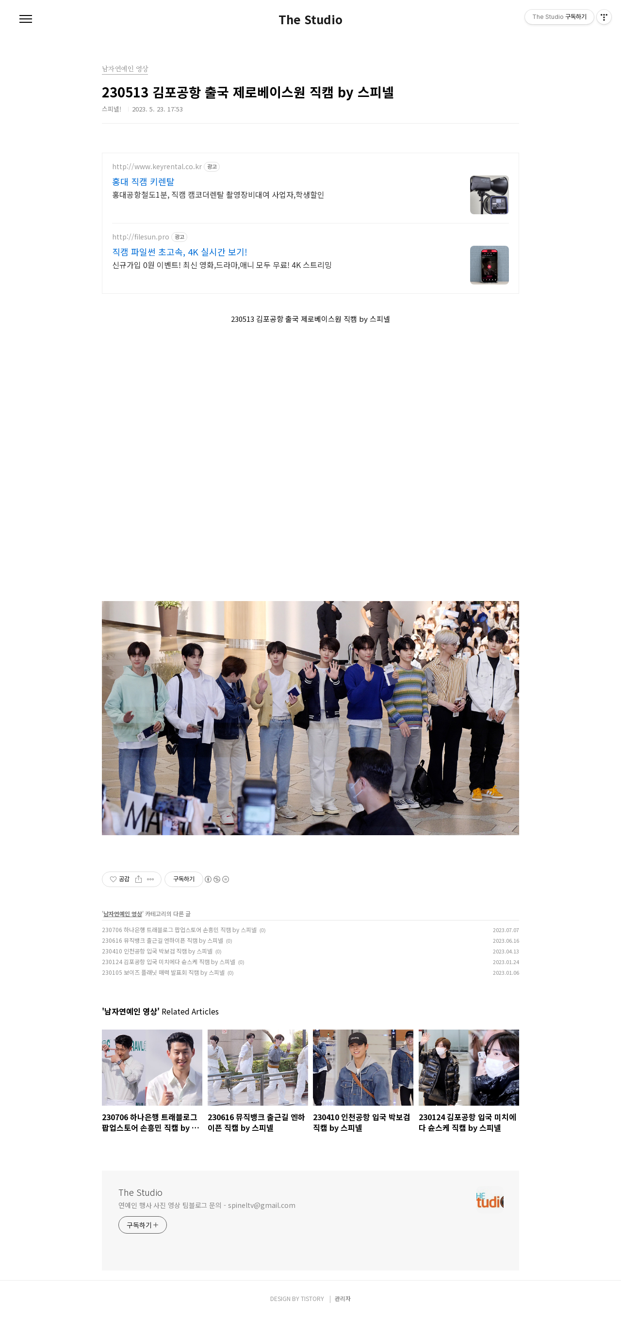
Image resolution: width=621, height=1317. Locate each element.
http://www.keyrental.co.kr (157, 166)
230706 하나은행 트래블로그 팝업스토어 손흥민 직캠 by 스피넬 (179, 929)
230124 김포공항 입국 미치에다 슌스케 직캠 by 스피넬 (168, 961)
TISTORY (312, 1298)
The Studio (310, 19)
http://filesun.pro (140, 237)
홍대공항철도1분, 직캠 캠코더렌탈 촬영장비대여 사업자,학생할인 (218, 194)
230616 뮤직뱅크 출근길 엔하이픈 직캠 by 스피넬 (162, 940)
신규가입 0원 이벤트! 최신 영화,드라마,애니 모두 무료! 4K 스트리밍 (222, 264)
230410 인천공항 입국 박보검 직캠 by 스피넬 (157, 951)
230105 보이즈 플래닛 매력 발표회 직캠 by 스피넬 (163, 972)
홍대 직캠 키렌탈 (143, 181)
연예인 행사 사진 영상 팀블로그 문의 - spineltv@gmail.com (206, 1205)
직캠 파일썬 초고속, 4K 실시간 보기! (179, 251)
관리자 (343, 1298)
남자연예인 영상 (122, 913)
